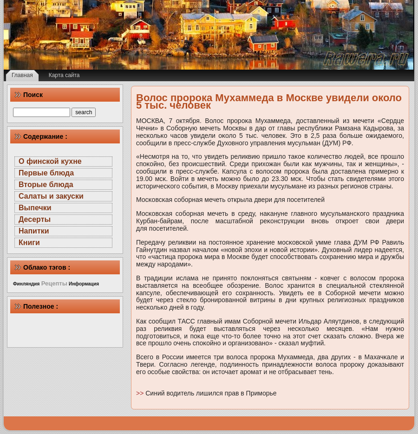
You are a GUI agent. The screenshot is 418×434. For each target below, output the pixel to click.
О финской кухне (50, 161)
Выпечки (35, 208)
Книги (29, 242)
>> (140, 393)
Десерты (35, 219)
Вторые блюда (46, 184)
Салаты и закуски (51, 196)
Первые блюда (46, 173)
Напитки (34, 231)
